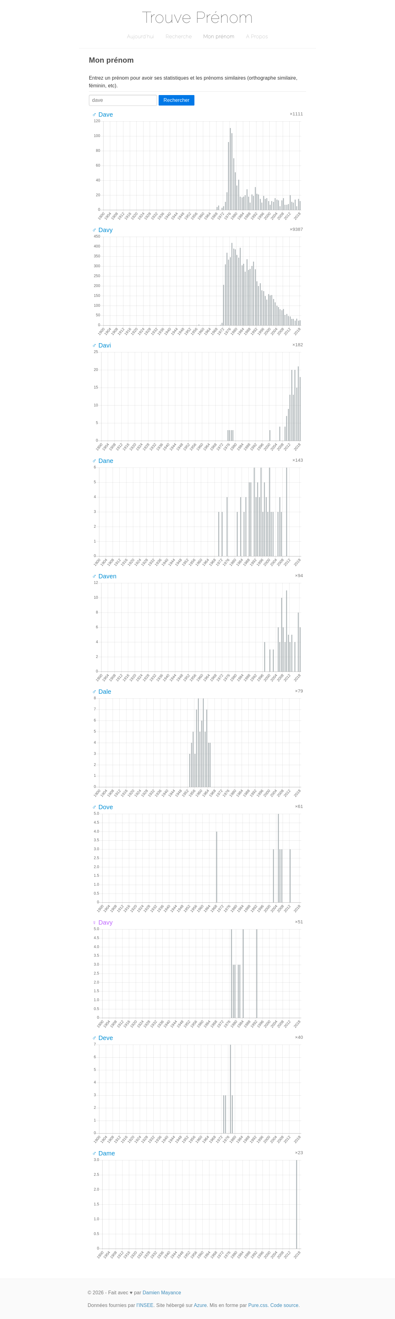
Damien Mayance (162, 1292)
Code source (284, 1305)
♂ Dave (102, 114)
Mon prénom (219, 37)
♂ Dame (103, 1153)
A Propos (257, 37)
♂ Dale (101, 691)
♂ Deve (102, 1037)
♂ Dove (102, 807)
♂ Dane (102, 460)
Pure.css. (258, 1305)
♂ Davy (102, 230)
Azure (200, 1305)
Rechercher (176, 100)
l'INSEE (144, 1305)
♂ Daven (104, 576)
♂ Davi (101, 345)
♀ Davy (102, 922)
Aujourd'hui (140, 37)
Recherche (179, 37)
